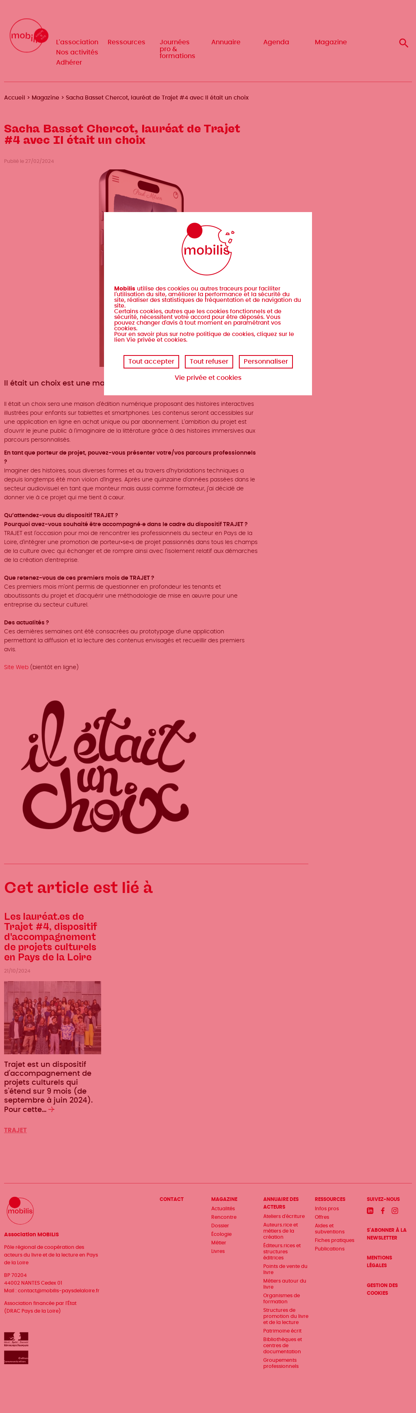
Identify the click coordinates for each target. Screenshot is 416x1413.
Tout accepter (151, 361)
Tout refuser (209, 361)
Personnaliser (266, 361)
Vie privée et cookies (208, 378)
